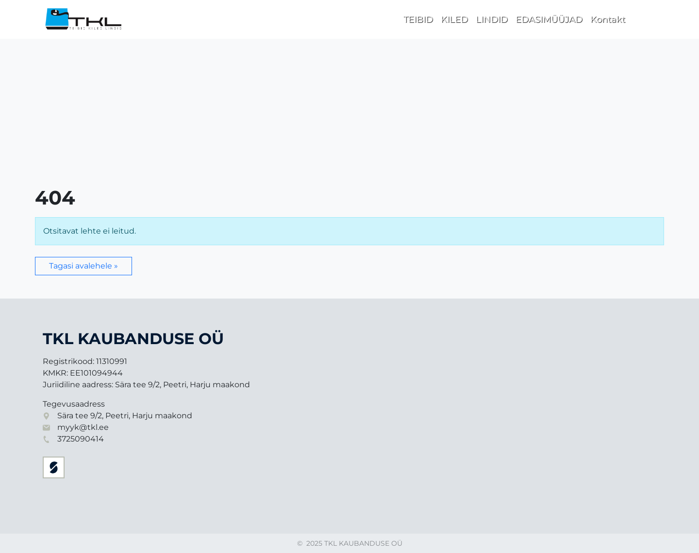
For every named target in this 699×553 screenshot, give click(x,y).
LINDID (492, 19)
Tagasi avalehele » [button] (83, 265)
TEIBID (418, 19)
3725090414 (80, 438)
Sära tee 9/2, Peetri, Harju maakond (124, 415)
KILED (454, 19)
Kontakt (607, 19)
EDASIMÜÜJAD (549, 19)
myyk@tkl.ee (83, 427)
